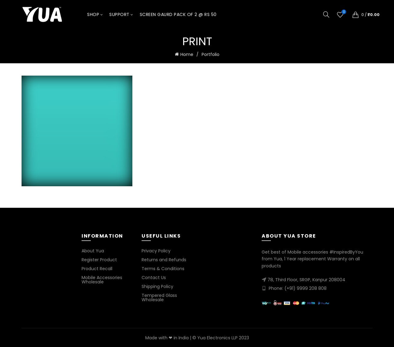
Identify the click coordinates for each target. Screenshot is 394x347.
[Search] (326, 14)
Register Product (99, 259)
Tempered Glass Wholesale (159, 297)
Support (119, 14)
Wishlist (343, 12)
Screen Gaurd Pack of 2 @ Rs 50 (178, 14)
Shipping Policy (157, 286)
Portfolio (210, 54)
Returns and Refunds (164, 259)
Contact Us (154, 277)
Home (186, 54)
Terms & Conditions (163, 268)
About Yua (93, 250)
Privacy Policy (156, 250)
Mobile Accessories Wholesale (102, 279)
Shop (93, 14)
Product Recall (97, 268)
